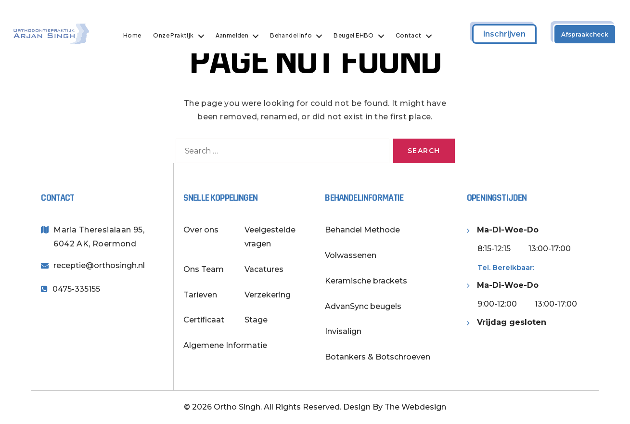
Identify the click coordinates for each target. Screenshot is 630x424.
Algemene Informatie (225, 345)
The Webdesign (415, 406)
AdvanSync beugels (363, 306)
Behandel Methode (362, 229)
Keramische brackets (366, 280)
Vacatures (263, 269)
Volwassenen (350, 255)
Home (135, 35)
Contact (411, 35)
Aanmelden (234, 35)
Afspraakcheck (584, 34)
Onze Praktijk (176, 35)
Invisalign (343, 331)
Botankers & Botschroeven (377, 356)
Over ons (201, 229)
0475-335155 (76, 289)
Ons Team (203, 269)
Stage (256, 319)
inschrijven (504, 34)
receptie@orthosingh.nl (99, 265)
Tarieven (200, 294)
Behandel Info (293, 35)
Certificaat (203, 319)
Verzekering (267, 294)
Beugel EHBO (356, 35)
